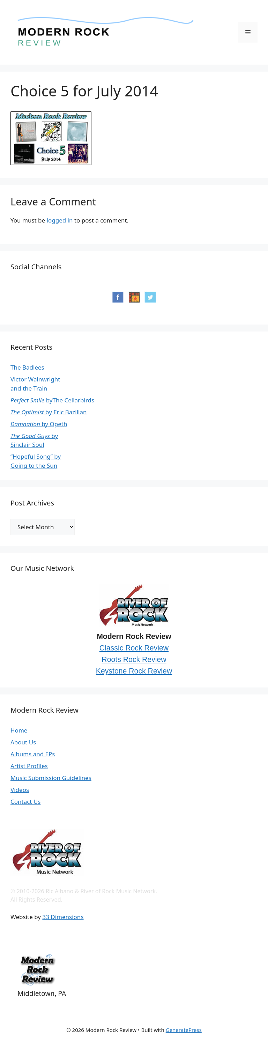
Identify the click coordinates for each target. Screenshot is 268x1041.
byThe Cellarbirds (52, 400)
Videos (19, 790)
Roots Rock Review (134, 659)
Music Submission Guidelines (50, 778)
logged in (60, 220)
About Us (23, 742)
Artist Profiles (29, 766)
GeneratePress (184, 1029)
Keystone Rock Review (134, 671)
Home (18, 730)
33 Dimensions (62, 917)
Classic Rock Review (134, 648)
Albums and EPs (32, 754)
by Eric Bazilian (48, 412)
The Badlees (27, 367)
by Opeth (38, 424)
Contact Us (25, 802)
